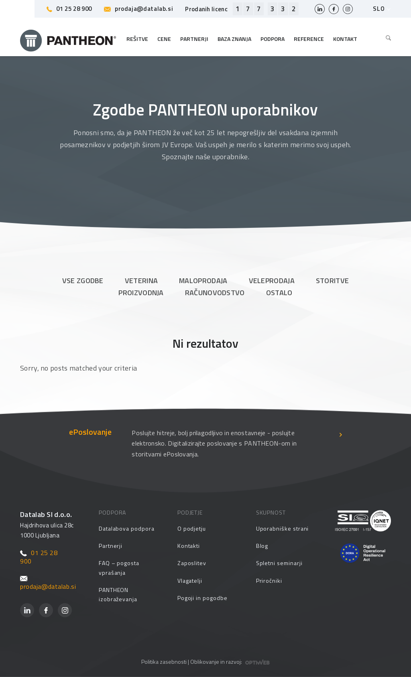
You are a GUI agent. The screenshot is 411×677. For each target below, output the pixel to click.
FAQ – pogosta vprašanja (119, 567)
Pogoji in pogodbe (202, 598)
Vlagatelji (189, 580)
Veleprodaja (272, 280)
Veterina (141, 280)
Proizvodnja (140, 292)
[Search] (386, 39)
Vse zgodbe (83, 280)
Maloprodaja (203, 280)
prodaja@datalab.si (138, 8)
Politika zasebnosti (164, 661)
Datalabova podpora (127, 528)
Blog (262, 545)
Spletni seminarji (279, 563)
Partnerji (110, 545)
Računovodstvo (215, 292)
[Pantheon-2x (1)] (68, 39)
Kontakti (188, 545)
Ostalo (279, 292)
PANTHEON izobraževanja (118, 594)
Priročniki (269, 580)
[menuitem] (386, 39)
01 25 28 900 (69, 8)
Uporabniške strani (282, 528)
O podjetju (191, 528)
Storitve (332, 280)
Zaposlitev (191, 563)
